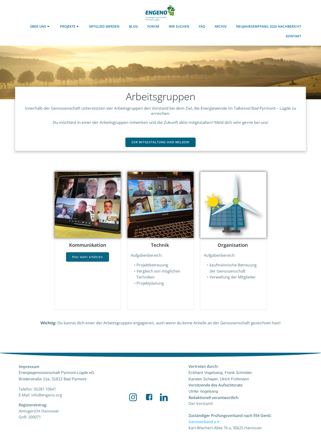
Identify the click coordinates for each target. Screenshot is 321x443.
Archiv (221, 26)
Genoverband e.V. (204, 423)
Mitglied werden (105, 26)
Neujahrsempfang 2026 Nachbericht (269, 26)
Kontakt (294, 36)
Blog (133, 26)
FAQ (202, 26)
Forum (154, 26)
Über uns (40, 26)
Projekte (70, 26)
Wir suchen (179, 26)
